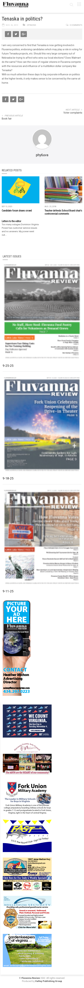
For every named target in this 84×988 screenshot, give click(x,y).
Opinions (31, 25)
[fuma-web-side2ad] (27, 797)
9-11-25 (8, 591)
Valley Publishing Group (48, 981)
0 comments (76, 25)
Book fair (7, 118)
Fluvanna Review (30, 978)
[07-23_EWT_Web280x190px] (27, 874)
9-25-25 (8, 365)
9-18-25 (8, 478)
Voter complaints (72, 112)
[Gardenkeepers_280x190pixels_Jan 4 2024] (27, 950)
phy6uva (42, 155)
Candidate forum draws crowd (17, 210)
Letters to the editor (11, 221)
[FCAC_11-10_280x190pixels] (27, 759)
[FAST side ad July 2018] (27, 835)
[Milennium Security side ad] (27, 912)
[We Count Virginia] (27, 720)
